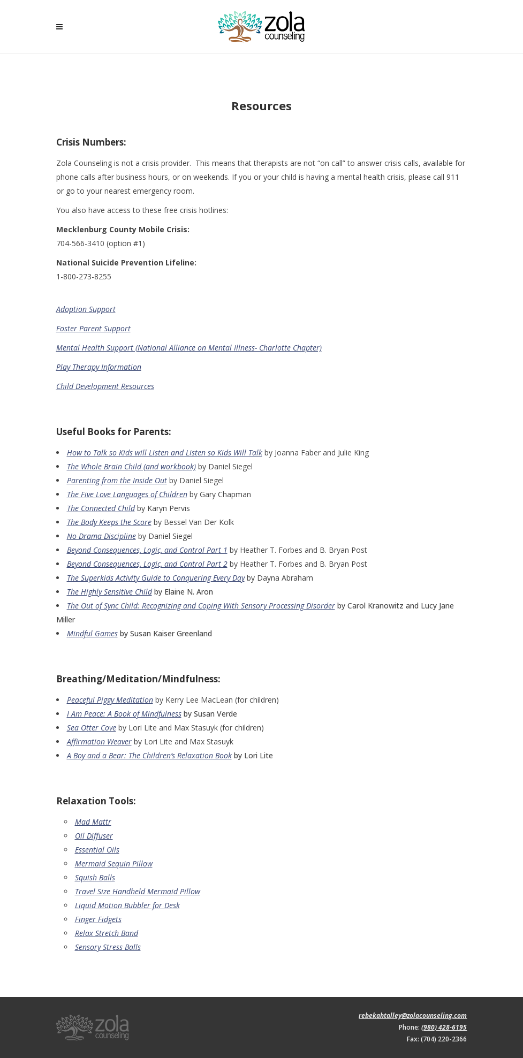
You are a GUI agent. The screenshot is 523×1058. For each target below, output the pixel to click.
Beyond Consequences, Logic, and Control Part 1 (147, 550)
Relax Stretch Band (106, 933)
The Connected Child (101, 508)
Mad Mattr (93, 822)
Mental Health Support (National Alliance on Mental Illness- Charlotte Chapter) (189, 347)
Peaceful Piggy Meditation (110, 700)
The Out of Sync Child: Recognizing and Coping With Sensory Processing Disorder (201, 605)
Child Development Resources (105, 386)
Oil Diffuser (94, 836)
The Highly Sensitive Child (109, 592)
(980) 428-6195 (444, 1027)
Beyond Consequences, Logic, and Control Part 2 (147, 564)
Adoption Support (86, 309)
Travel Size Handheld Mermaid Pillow (137, 891)
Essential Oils (97, 849)
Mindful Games (92, 633)
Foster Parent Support (93, 328)
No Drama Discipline (101, 536)
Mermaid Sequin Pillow (114, 863)
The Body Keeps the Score (109, 522)
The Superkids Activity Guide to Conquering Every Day (156, 578)
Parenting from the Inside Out (117, 480)
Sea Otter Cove (91, 727)
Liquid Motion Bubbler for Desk (127, 905)
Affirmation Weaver (99, 741)
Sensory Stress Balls (108, 947)
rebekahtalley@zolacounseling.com (413, 1015)
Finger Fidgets (98, 919)
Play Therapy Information (98, 367)
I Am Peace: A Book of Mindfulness (124, 714)
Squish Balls (95, 877)
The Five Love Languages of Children (127, 494)
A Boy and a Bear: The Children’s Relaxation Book (149, 755)
